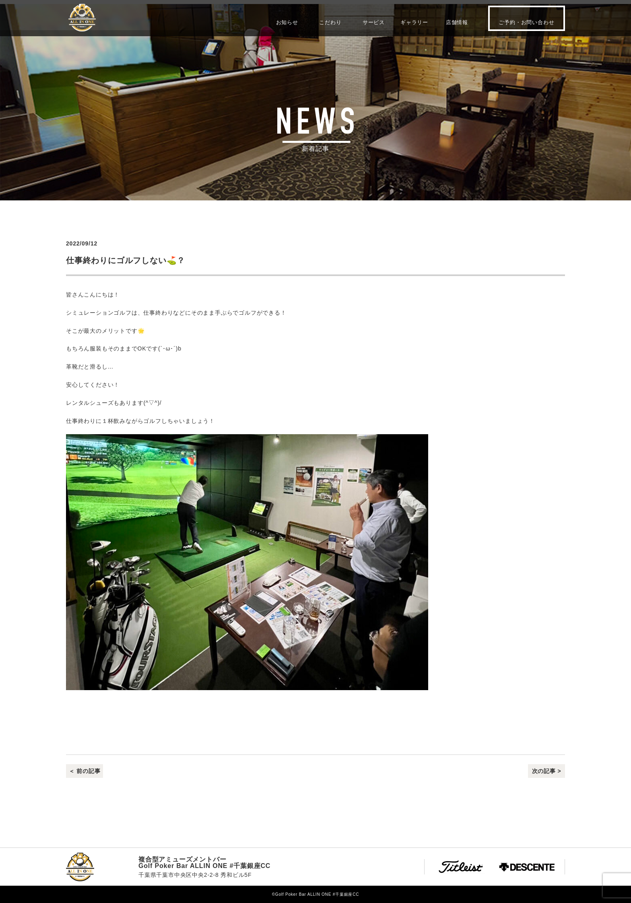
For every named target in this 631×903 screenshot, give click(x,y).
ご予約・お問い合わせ (526, 22)
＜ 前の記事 (85, 771)
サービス (374, 22)
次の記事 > (546, 771)
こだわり (330, 22)
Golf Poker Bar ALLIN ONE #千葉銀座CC (82, 18)
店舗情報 (457, 22)
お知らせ (287, 22)
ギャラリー (414, 22)
